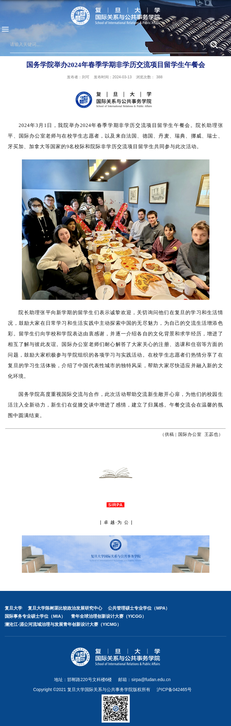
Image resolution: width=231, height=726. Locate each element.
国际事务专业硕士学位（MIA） (35, 616)
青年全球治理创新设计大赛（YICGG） (108, 616)
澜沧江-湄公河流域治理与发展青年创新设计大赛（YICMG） (63, 624)
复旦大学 (13, 608)
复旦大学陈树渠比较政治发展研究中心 (65, 608)
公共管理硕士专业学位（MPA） (139, 608)
